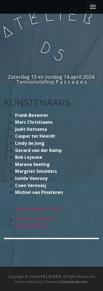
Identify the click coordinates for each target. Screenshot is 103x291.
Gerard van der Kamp (38, 150)
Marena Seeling (32, 164)
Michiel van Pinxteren (39, 192)
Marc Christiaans (33, 122)
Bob (19, 157)
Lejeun (31, 157)
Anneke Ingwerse (34, 219)
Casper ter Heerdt (35, 136)
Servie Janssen (31, 209)
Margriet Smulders (36, 171)
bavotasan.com (74, 281)
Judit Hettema (31, 129)
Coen (21, 185)
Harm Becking (30, 226)
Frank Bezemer (31, 115)
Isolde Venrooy (31, 178)
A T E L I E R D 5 (49, 276)
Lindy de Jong (29, 143)
